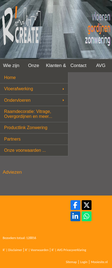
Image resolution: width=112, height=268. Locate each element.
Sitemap (71, 262)
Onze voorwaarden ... (25, 150)
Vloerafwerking (18, 88)
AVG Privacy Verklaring (100, 67)
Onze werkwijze (33, 67)
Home (10, 77)
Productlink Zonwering (25, 127)
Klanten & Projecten (56, 67)
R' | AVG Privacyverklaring (69, 250)
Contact (78, 65)
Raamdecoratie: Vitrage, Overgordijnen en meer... (28, 114)
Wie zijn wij (11, 67)
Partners (12, 139)
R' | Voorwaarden (37, 250)
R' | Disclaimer (12, 250)
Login (83, 262)
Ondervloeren (17, 100)
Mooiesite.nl (99, 262)
